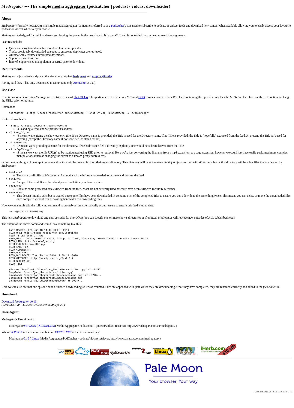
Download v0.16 (19, 313)
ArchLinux (79, 82)
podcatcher (117, 25)
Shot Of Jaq (81, 97)
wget (83, 76)
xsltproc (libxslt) (102, 76)
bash (76, 76)
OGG (141, 97)
